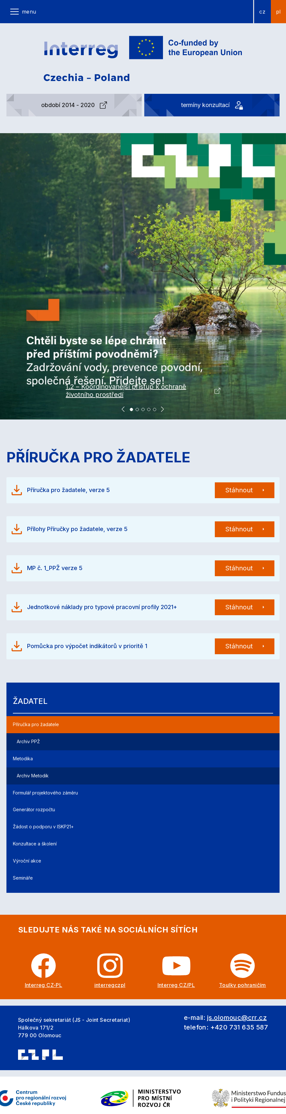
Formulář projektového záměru (45, 792)
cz (262, 11)
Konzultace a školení (35, 843)
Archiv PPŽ (28, 741)
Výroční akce (27, 860)
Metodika (23, 758)
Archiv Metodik (33, 775)
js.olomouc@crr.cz (237, 1017)
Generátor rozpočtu (34, 809)
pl (278, 11)
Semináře (23, 878)
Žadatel (30, 701)
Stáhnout (239, 490)
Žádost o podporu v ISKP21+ (43, 826)
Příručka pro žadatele (36, 724)
